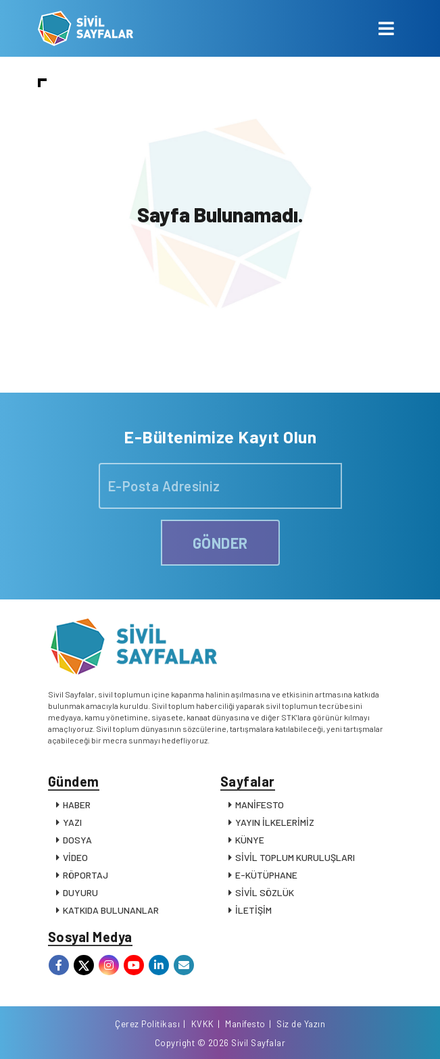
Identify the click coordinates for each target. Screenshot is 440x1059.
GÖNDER (220, 542)
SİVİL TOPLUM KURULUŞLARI (295, 857)
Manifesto (245, 1023)
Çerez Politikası (147, 1023)
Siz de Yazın (300, 1023)
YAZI (72, 822)
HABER (77, 804)
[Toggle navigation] (386, 28)
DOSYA (77, 839)
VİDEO (75, 857)
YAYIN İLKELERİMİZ (274, 822)
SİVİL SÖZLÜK (264, 892)
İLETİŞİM (253, 910)
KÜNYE (249, 839)
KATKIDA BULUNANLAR (111, 910)
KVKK (202, 1023)
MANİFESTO (259, 804)
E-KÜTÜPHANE (266, 875)
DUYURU (80, 892)
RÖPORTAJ (85, 875)
